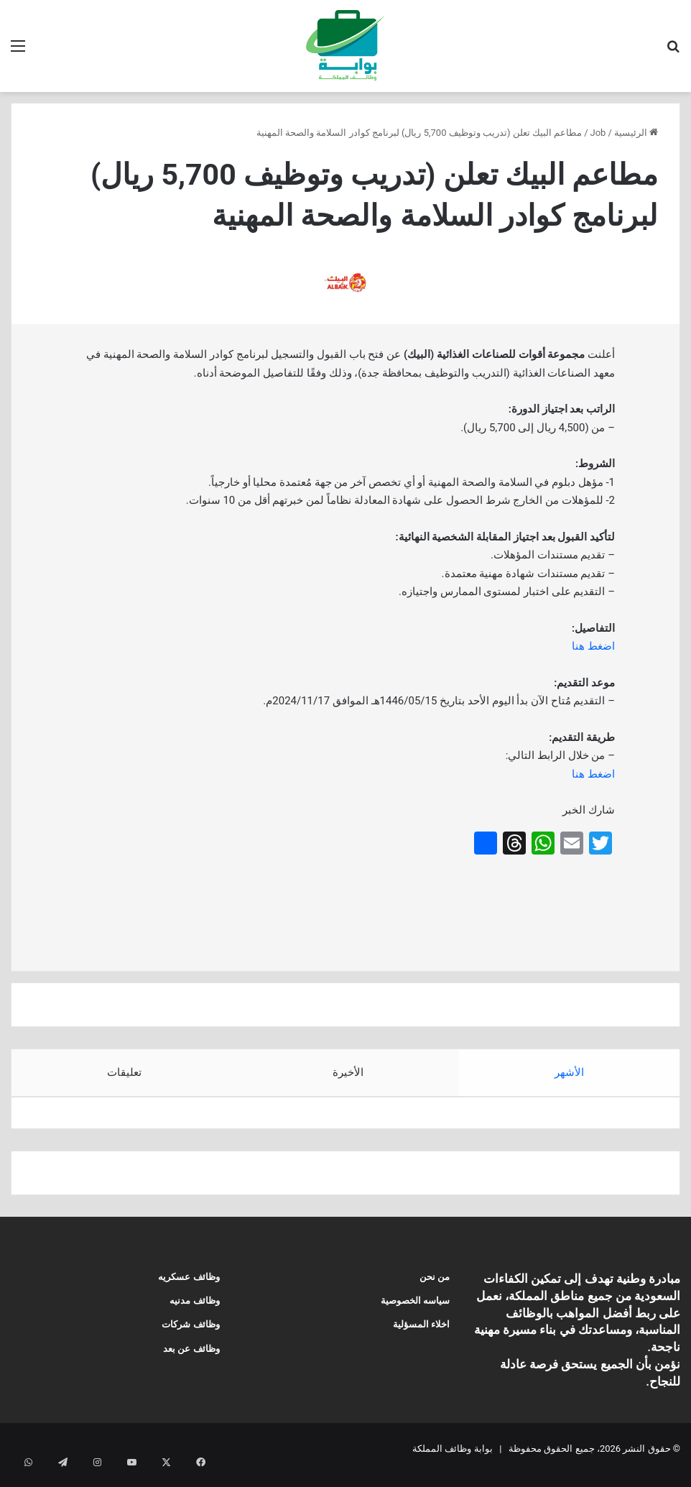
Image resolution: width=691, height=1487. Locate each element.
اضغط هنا (593, 646)
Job (598, 132)
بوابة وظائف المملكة (452, 1460)
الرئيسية (636, 132)
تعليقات (124, 1072)
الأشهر (569, 1072)
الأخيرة (348, 1072)
